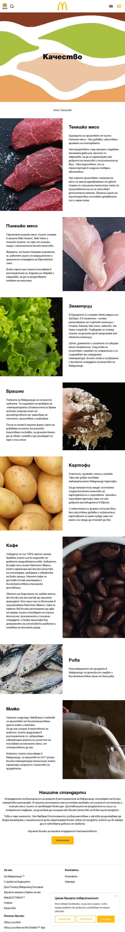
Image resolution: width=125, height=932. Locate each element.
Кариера (70, 881)
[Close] (115, 896)
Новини (8, 902)
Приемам (106, 919)
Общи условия (12, 922)
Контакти (71, 876)
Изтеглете (62, 840)
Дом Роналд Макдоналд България (23, 887)
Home (56, 110)
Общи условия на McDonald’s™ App (24, 927)
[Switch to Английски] (110, 6)
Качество (10, 908)
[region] (85, 909)
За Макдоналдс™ (14, 876)
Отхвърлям (86, 919)
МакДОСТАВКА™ (14, 897)
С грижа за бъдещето (17, 881)
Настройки (65, 919)
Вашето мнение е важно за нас (22, 892)
